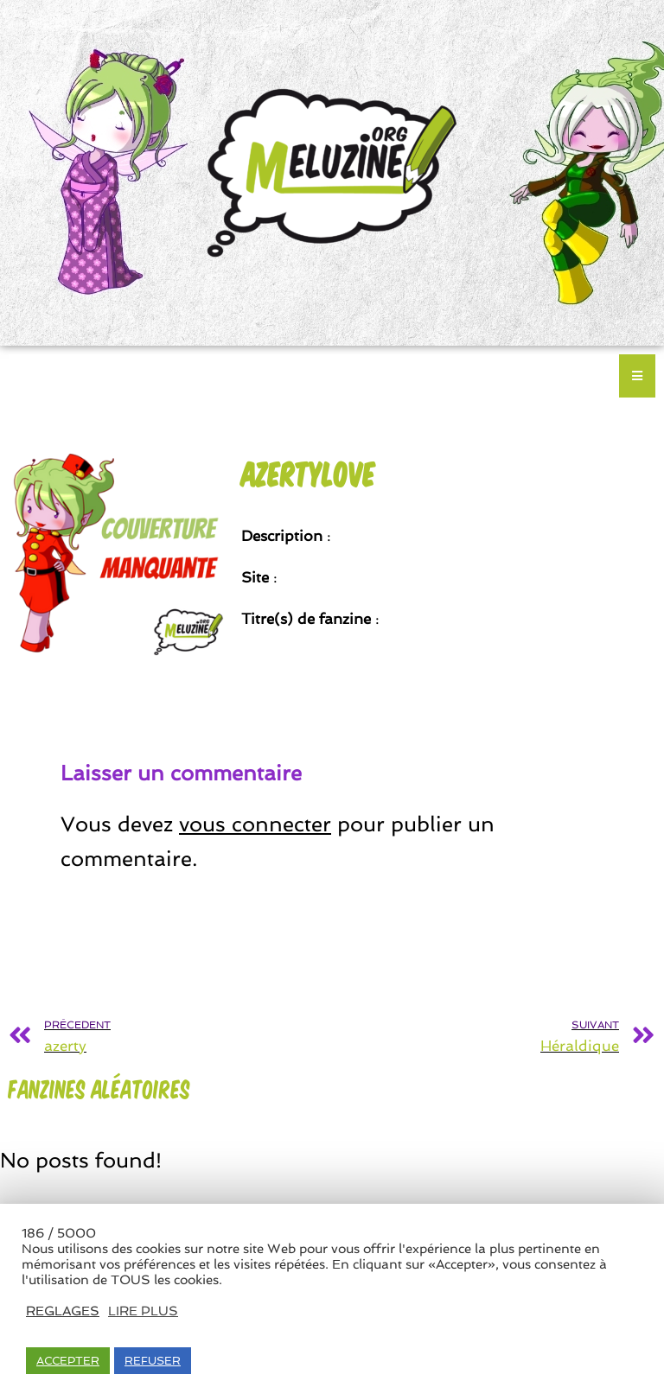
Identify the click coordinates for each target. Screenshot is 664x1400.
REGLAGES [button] (62, 1310)
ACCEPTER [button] (67, 1360)
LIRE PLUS (143, 1310)
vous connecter (255, 824)
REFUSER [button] (152, 1360)
